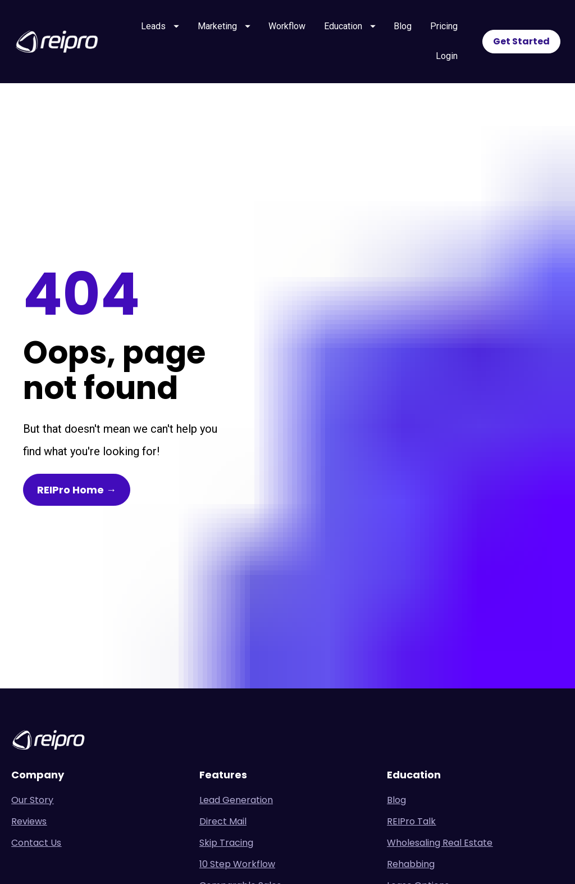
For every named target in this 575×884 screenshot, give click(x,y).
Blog (403, 26)
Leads (160, 26)
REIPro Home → (76, 439)
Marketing (224, 26)
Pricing (444, 26)
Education (350, 26)
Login (447, 56)
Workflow (286, 26)
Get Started (521, 41)
